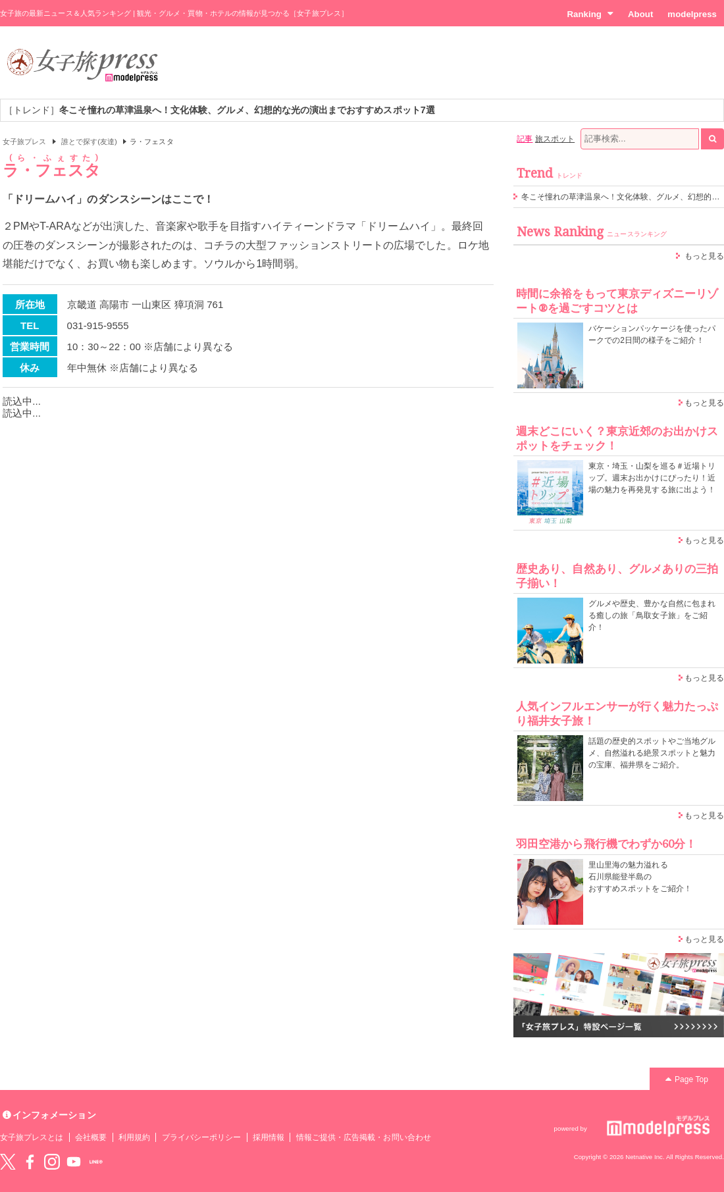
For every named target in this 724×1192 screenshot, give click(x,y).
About (640, 14)
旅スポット (555, 138)
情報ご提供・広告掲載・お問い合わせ (363, 1137)
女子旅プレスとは (31, 1137)
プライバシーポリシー (202, 1137)
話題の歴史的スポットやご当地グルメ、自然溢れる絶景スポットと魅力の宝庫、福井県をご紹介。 (651, 753)
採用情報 (268, 1137)
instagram (52, 1162)
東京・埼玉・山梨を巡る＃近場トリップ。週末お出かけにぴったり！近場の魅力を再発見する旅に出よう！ (651, 477)
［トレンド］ (219, 110)
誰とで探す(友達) (89, 141)
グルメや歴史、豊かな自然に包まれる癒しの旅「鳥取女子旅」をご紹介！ (651, 615)
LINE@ (96, 1162)
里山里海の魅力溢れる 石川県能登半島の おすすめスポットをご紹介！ (640, 876)
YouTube (74, 1162)
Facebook (30, 1162)
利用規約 (134, 1137)
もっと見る (704, 256)
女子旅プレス (24, 141)
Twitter (8, 1162)
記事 (524, 138)
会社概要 (91, 1137)
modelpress (692, 14)
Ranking (590, 14)
